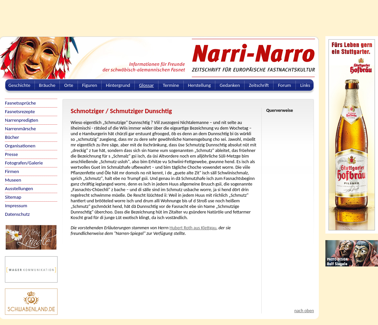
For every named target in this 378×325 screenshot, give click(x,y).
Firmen (12, 171)
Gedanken (230, 85)
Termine (171, 85)
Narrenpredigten (21, 120)
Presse (11, 154)
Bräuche (47, 85)
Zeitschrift (259, 85)
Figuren (89, 85)
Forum (284, 85)
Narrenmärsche (20, 129)
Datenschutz (17, 214)
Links (305, 85)
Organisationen (20, 146)
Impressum (16, 206)
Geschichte (20, 85)
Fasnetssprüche (20, 103)
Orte (68, 85)
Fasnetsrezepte (20, 111)
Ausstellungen (19, 188)
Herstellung (199, 85)
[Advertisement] (159, 15)
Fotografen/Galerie (24, 163)
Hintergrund (118, 85)
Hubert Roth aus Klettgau (193, 228)
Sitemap (13, 197)
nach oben (304, 310)
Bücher (12, 137)
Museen (13, 180)
